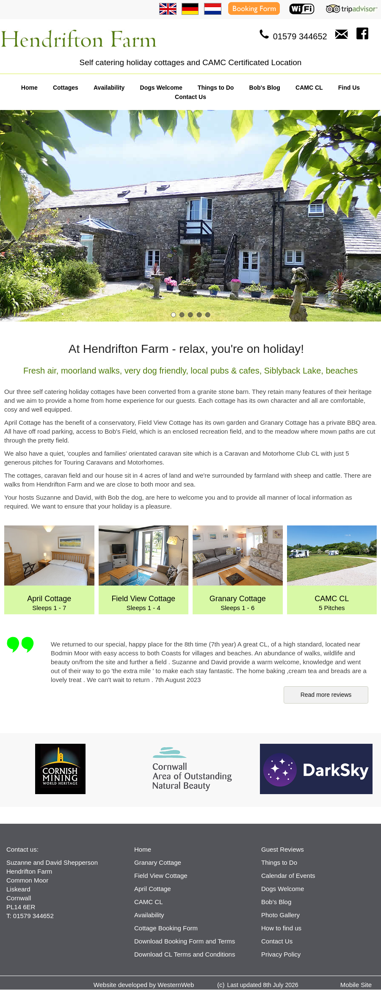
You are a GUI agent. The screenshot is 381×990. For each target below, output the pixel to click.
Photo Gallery (280, 914)
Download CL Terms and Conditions (184, 954)
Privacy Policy (281, 954)
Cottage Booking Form (166, 928)
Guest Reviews (282, 849)
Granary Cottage (157, 862)
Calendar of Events (288, 875)
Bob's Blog (264, 87)
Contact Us (190, 97)
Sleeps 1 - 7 (49, 568)
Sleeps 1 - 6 (238, 568)
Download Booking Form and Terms (184, 941)
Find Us (349, 87)
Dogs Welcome (161, 87)
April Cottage (152, 888)
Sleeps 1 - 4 (144, 568)
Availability (109, 87)
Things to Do (216, 87)
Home (29, 87)
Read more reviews (326, 694)
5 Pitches (332, 568)
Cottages (65, 87)
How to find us (281, 928)
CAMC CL (309, 87)
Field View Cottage (161, 875)
